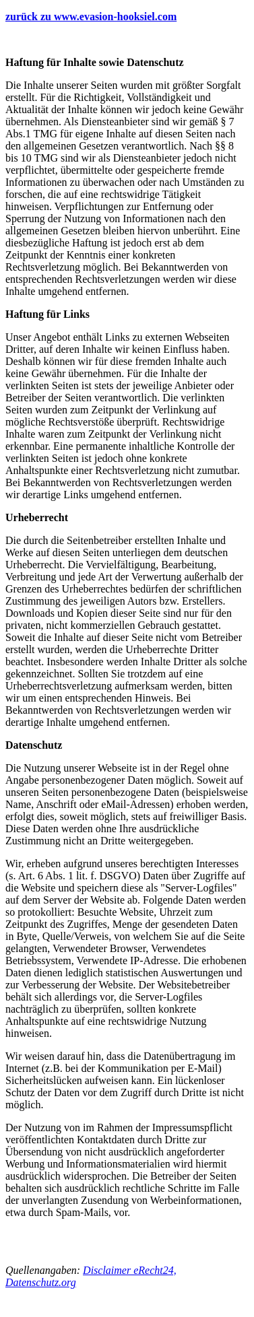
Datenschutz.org (40, 1282)
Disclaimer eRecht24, (130, 1270)
